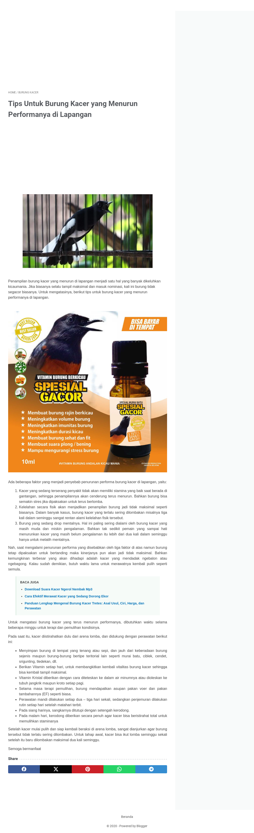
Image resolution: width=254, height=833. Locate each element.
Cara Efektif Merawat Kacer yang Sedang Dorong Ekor (66, 596)
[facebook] (24, 769)
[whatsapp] (119, 769)
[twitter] (56, 769)
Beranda (127, 817)
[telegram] (151, 769)
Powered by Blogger (133, 826)
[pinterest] (87, 769)
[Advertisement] (87, 50)
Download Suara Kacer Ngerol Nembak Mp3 (58, 589)
